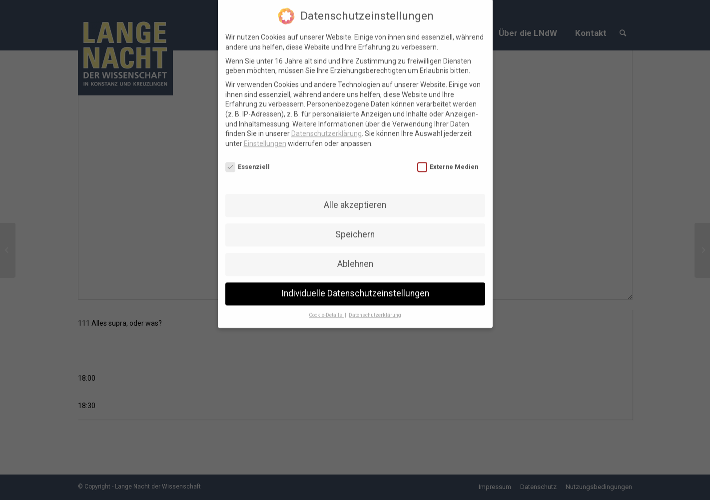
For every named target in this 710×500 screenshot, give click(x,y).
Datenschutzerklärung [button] (375, 308)
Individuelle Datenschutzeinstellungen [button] (355, 287)
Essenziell (247, 160)
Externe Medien (448, 160)
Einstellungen (265, 137)
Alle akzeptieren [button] (355, 198)
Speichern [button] (355, 228)
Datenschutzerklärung (326, 127)
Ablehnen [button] (355, 257)
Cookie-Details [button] (326, 308)
